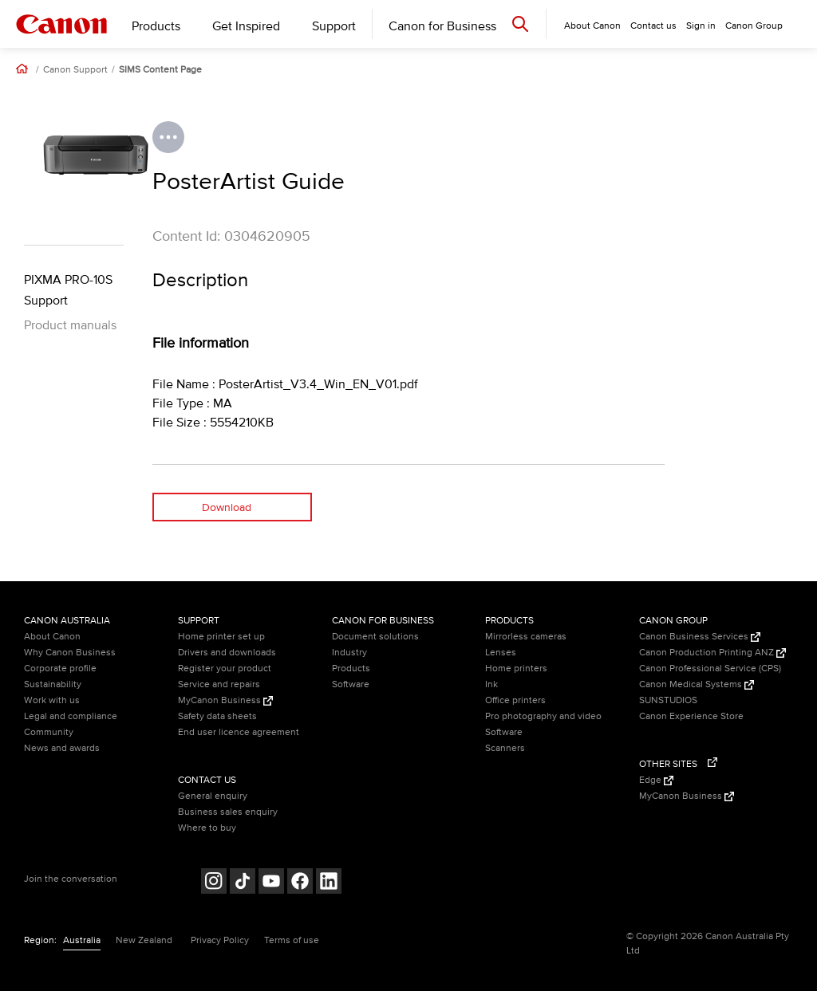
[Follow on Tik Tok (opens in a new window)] (242, 883)
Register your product (224, 668)
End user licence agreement (238, 732)
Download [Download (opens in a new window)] (226, 507)
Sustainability (52, 684)
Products (156, 26)
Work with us (52, 700)
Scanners (505, 748)
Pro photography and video (543, 716)
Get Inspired (246, 26)
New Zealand (144, 940)
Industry (349, 653)
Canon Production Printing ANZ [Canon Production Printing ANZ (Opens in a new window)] (712, 653)
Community (48, 732)
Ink (491, 684)
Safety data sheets (217, 716)
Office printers (515, 700)
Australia (82, 940)
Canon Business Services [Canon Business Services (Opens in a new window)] (699, 637)
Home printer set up (221, 637)
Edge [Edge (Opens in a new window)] (656, 780)
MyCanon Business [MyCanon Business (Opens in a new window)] (225, 700)
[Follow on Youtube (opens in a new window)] (271, 883)
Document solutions (375, 637)
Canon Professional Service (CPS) (710, 668)
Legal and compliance (70, 716)
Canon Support (75, 70)
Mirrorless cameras (525, 637)
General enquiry (212, 796)
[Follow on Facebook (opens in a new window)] (300, 883)
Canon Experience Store (691, 716)
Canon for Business (442, 26)
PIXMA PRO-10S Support (68, 290)
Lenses (500, 653)
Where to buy (207, 828)
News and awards (62, 748)
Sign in (701, 26)
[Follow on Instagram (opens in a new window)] (214, 883)
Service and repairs (219, 684)
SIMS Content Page (160, 70)
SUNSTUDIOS (668, 700)
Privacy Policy (220, 940)
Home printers (516, 668)
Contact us (653, 26)
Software (350, 684)
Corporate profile (60, 668)
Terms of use (291, 940)
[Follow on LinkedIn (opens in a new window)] (328, 883)
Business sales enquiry (228, 812)
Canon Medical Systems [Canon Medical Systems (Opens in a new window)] (696, 684)
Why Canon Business (70, 653)
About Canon (52, 637)
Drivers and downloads (227, 653)
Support (334, 26)
